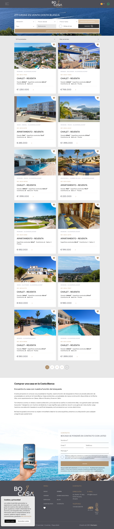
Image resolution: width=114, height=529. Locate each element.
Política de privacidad (77, 457)
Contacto (60, 504)
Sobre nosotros (63, 495)
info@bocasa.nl (92, 494)
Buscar (89, 26)
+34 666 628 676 (78, 507)
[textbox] (26, 22)
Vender (46, 495)
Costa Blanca (48, 504)
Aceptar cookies (10, 521)
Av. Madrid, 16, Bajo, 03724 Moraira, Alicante (79, 497)
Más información (26, 516)
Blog (58, 499)
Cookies (47, 525)
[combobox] (24, 21)
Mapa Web (55, 525)
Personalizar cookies (23, 521)
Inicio (46, 491)
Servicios (47, 499)
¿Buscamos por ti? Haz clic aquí (57, 31)
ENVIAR (84, 464)
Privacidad (39, 525)
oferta (59, 491)
